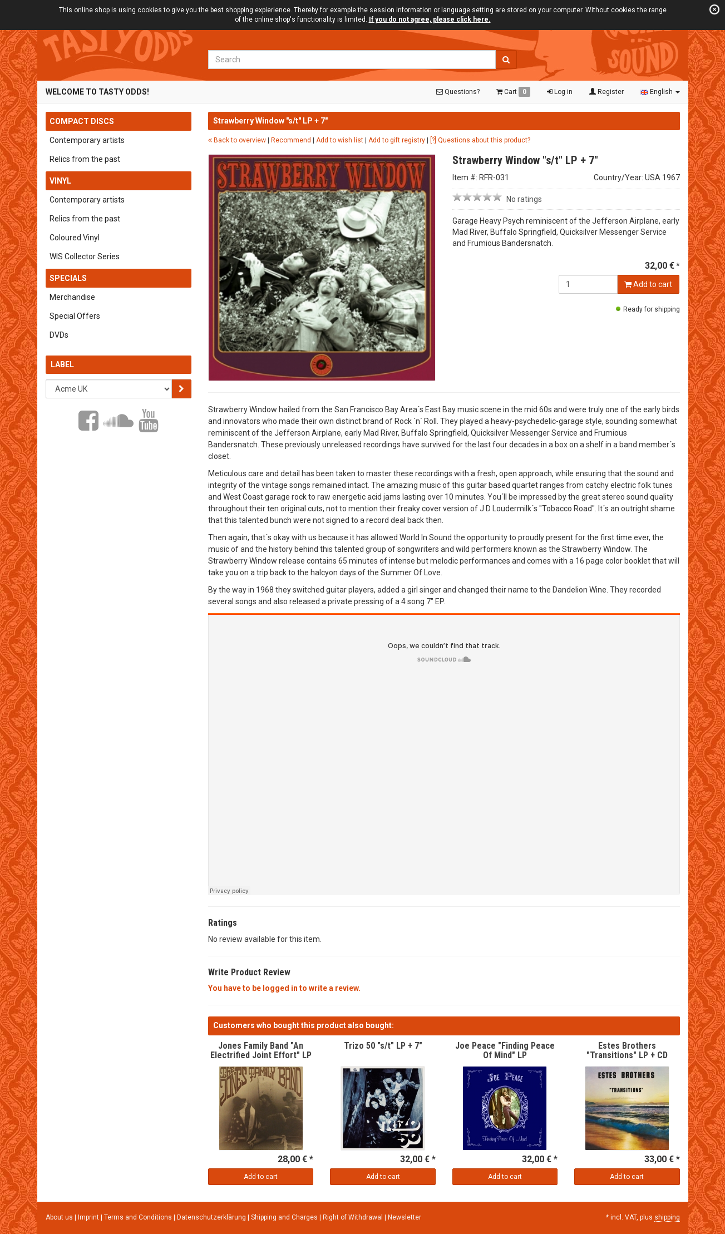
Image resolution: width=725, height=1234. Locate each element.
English (660, 92)
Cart (513, 92)
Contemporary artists (87, 140)
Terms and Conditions (139, 1217)
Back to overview (237, 140)
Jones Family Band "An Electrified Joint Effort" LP (261, 1050)
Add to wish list (339, 140)
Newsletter (404, 1217)
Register (606, 92)
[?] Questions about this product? (480, 140)
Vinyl (60, 180)
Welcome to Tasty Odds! (97, 91)
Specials (68, 278)
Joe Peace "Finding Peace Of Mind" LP (505, 1050)
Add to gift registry (396, 140)
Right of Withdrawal (353, 1217)
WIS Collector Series (85, 256)
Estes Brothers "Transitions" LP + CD (627, 1050)
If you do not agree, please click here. (430, 19)
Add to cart (648, 284)
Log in (560, 92)
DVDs (59, 334)
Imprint (89, 1217)
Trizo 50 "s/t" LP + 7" (383, 1045)
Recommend (291, 140)
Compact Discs (82, 121)
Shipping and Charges (285, 1217)
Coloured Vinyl (75, 237)
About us (59, 1217)
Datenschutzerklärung (212, 1217)
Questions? (458, 92)
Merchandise (72, 297)
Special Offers (75, 316)
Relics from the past (85, 159)
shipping (667, 1217)
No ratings (524, 199)
